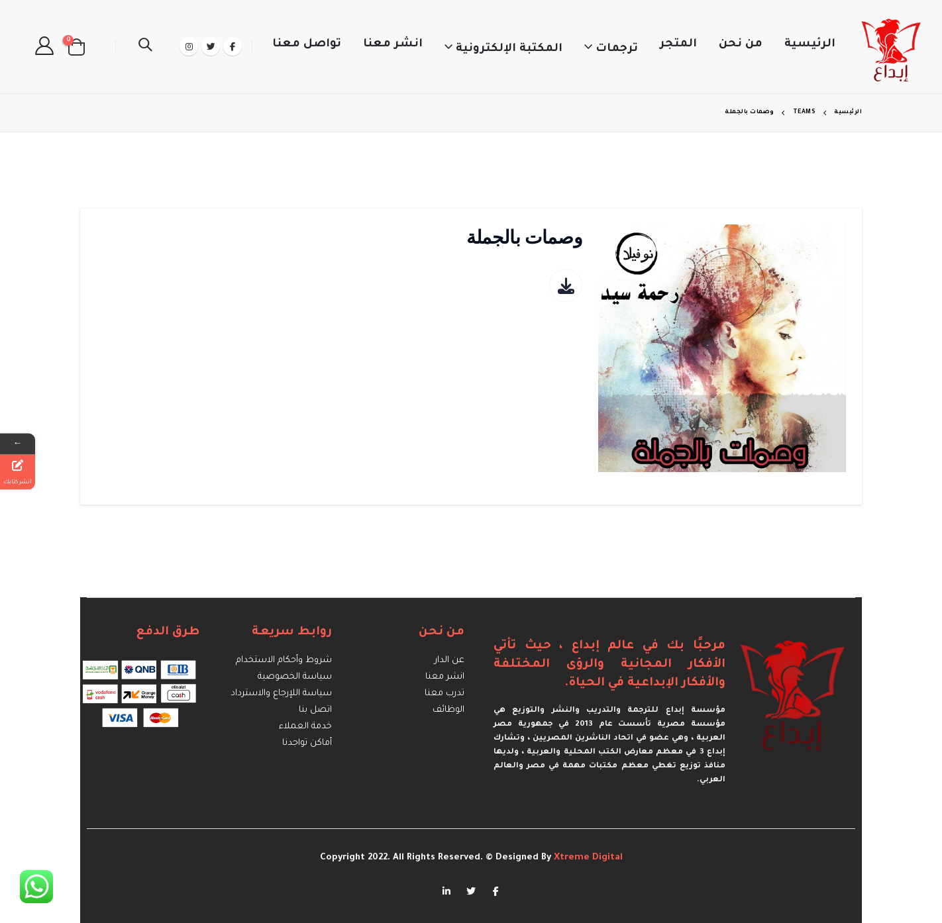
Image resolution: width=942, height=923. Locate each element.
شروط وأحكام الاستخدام (284, 660)
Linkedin (446, 890)
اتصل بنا (315, 710)
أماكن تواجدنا (307, 743)
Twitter (471, 890)
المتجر (678, 44)
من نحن (740, 44)
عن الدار (449, 660)
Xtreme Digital (587, 858)
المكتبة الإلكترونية (509, 49)
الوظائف (448, 710)
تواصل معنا (306, 44)
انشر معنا (393, 44)
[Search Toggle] (145, 47)
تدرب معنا (444, 694)
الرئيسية (809, 44)
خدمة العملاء (305, 727)
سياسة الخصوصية (295, 677)
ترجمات (617, 49)
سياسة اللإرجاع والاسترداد (281, 694)
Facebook (495, 890)
